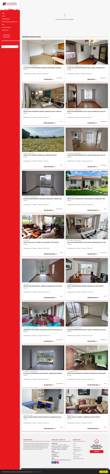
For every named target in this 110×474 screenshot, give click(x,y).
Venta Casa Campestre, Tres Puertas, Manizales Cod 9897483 (87, 199)
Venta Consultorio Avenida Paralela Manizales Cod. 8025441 (43, 417)
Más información (38, 472)
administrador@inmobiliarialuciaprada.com (11, 40)
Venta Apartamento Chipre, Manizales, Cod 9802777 (85, 286)
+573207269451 (6, 37)
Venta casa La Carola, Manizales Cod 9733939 (83, 417)
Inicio (3, 13)
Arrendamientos (77, 447)
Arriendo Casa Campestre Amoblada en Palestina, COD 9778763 (43, 330)
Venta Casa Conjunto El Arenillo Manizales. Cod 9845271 (43, 286)
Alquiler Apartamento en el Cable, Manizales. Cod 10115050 (87, 330)
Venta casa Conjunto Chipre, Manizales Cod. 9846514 (42, 111)
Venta (3, 16)
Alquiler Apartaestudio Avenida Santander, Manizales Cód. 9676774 (43, 68)
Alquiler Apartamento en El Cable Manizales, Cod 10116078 (87, 155)
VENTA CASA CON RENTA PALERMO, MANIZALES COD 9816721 (86, 373)
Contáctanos (5, 30)
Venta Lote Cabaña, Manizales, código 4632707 (40, 155)
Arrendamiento (6, 18)
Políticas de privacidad (78, 458)
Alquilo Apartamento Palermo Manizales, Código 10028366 (43, 199)
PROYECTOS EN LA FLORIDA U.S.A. (9, 21)
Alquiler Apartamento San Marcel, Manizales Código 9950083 (43, 373)
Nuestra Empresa (6, 27)
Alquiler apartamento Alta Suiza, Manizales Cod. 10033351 (87, 242)
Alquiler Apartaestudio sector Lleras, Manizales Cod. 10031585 (87, 68)
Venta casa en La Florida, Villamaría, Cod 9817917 (41, 242)
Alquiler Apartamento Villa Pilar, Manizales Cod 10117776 (87, 111)
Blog (3, 24)
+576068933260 (6, 35)
